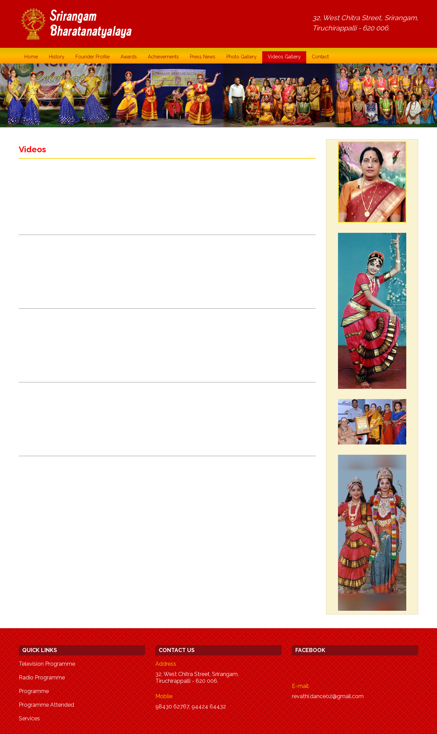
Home (31, 56)
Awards (129, 56)
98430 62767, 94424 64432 (190, 706)
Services (29, 718)
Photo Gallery (241, 56)
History (57, 56)
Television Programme (47, 664)
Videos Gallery (284, 56)
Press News (202, 56)
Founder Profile (92, 56)
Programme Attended (46, 705)
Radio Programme (42, 677)
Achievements (163, 56)
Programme (34, 691)
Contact (320, 56)
